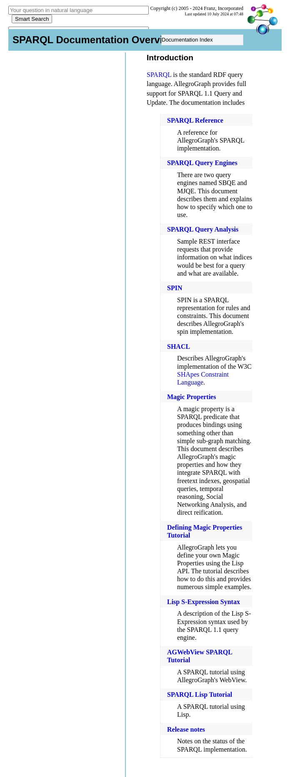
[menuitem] (202, 40)
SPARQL (159, 74)
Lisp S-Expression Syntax (203, 601)
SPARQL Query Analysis (202, 229)
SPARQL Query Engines (202, 162)
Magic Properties (191, 396)
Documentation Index (187, 40)
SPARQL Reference (195, 120)
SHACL (178, 346)
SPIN (174, 287)
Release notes (186, 729)
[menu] (202, 40)
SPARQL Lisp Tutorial (199, 694)
